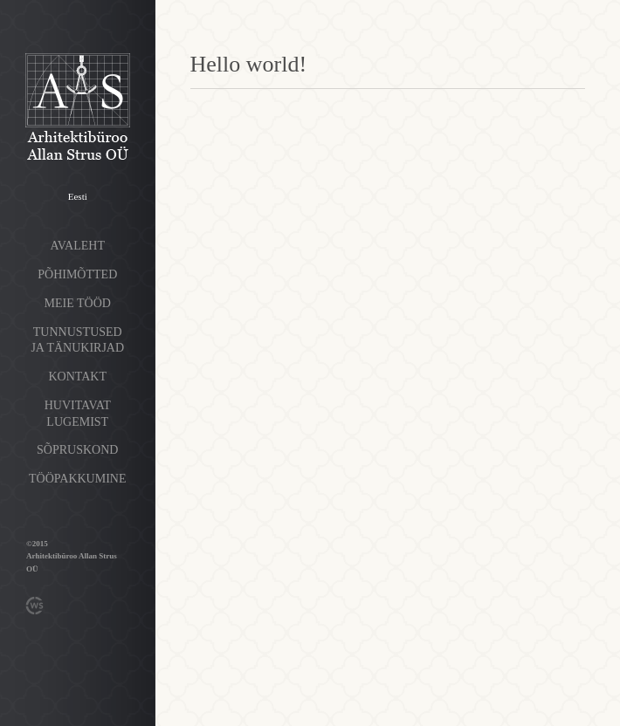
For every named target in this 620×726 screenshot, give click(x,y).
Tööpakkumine (78, 478)
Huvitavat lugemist (78, 413)
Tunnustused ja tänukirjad (77, 340)
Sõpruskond (77, 449)
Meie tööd (78, 303)
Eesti (77, 196)
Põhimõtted (77, 274)
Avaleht (78, 245)
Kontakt (77, 376)
